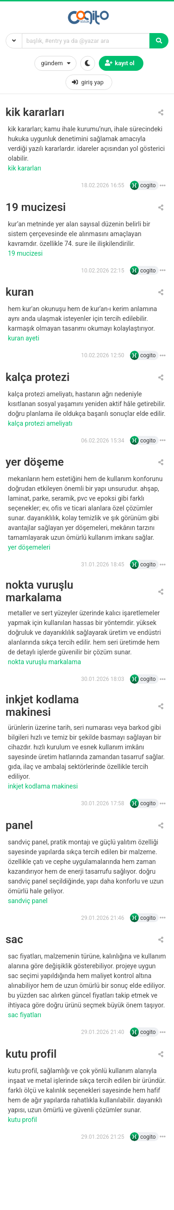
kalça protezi (38, 377)
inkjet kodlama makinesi (42, 706)
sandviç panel (28, 900)
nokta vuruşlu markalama (39, 591)
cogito (147, 185)
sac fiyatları (25, 1015)
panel (19, 825)
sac (14, 939)
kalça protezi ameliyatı (41, 423)
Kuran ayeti (24, 338)
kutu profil (31, 1054)
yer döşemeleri (30, 547)
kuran (20, 292)
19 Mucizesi (26, 253)
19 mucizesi (36, 207)
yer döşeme (35, 462)
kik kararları (35, 112)
